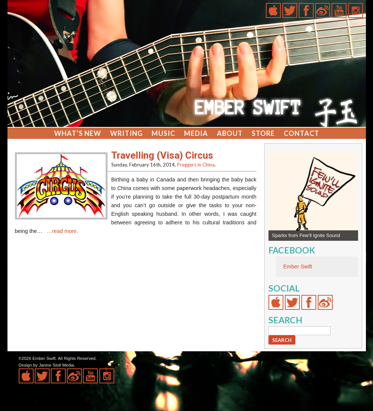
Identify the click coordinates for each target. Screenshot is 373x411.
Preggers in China (196, 165)
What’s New (77, 133)
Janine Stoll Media (56, 365)
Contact (301, 133)
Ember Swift (298, 267)
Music (163, 133)
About (230, 133)
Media (196, 133)
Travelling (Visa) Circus (162, 155)
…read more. (62, 231)
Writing (126, 133)
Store (263, 133)
